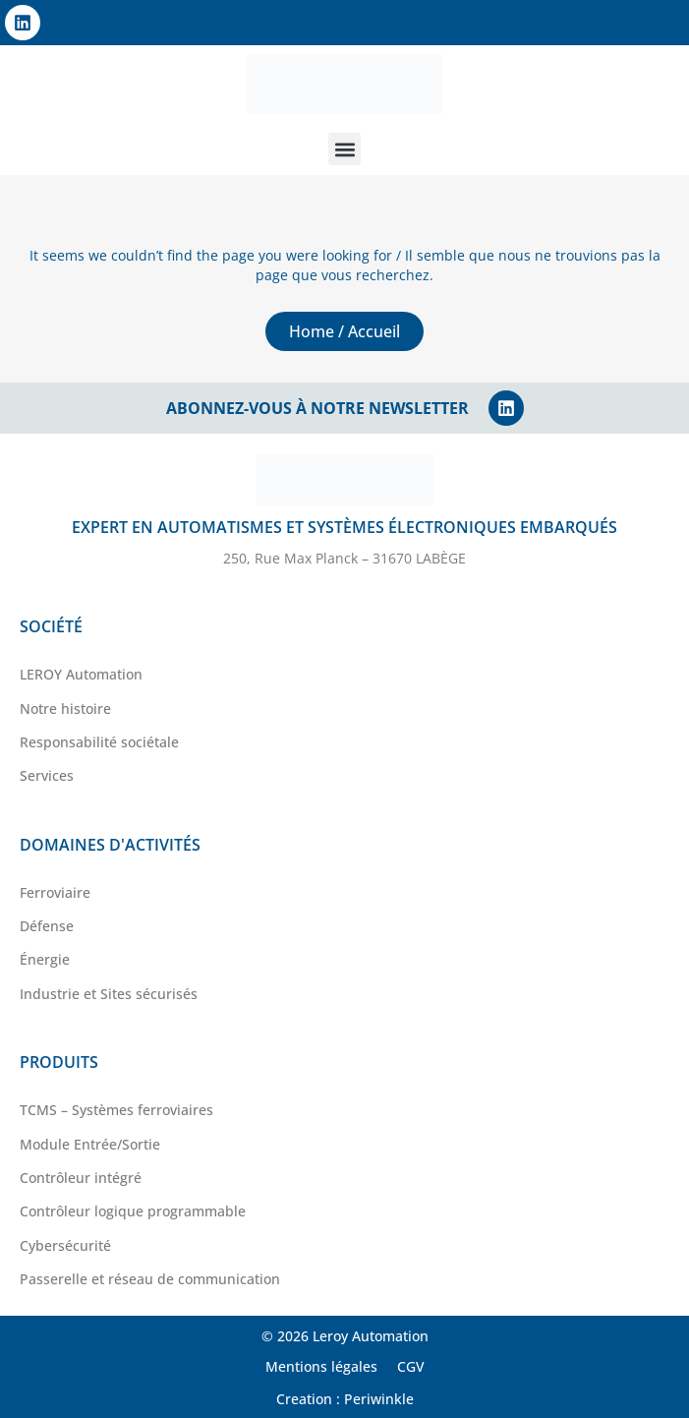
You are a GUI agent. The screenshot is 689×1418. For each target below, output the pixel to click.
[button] (344, 149)
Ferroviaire (55, 892)
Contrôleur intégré (81, 1177)
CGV (411, 1366)
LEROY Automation (81, 674)
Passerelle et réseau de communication (150, 1279)
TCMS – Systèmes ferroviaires (116, 1109)
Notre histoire (65, 708)
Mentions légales (321, 1366)
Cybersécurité (65, 1245)
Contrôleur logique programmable (133, 1211)
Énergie (45, 959)
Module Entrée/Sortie (90, 1144)
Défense (47, 925)
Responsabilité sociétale (99, 742)
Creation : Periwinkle (345, 1398)
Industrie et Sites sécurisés (109, 993)
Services (47, 775)
